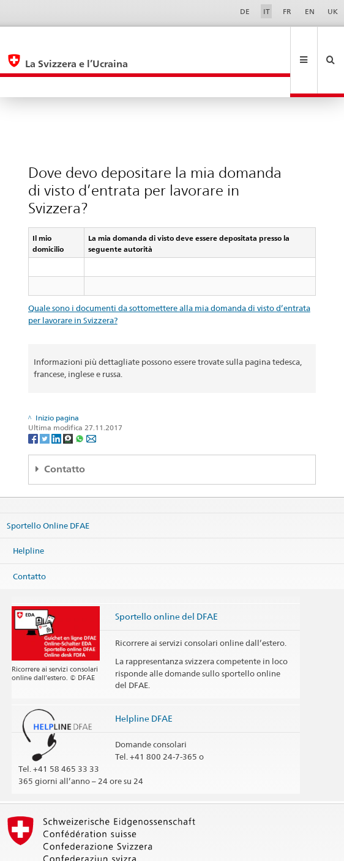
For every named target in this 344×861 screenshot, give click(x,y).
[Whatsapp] (80, 396)
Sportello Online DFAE (48, 484)
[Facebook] (34, 396)
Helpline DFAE (144, 677)
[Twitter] (45, 396)
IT (266, 11)
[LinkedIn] (57, 396)
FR (287, 11)
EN (310, 11)
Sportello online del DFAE (166, 575)
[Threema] (69, 396)
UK (332, 11)
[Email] (91, 396)
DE (245, 11)
